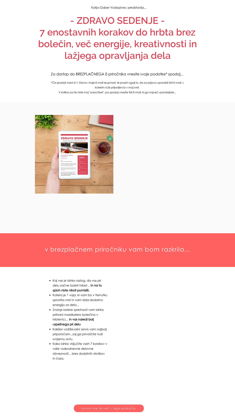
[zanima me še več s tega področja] (109, 408)
